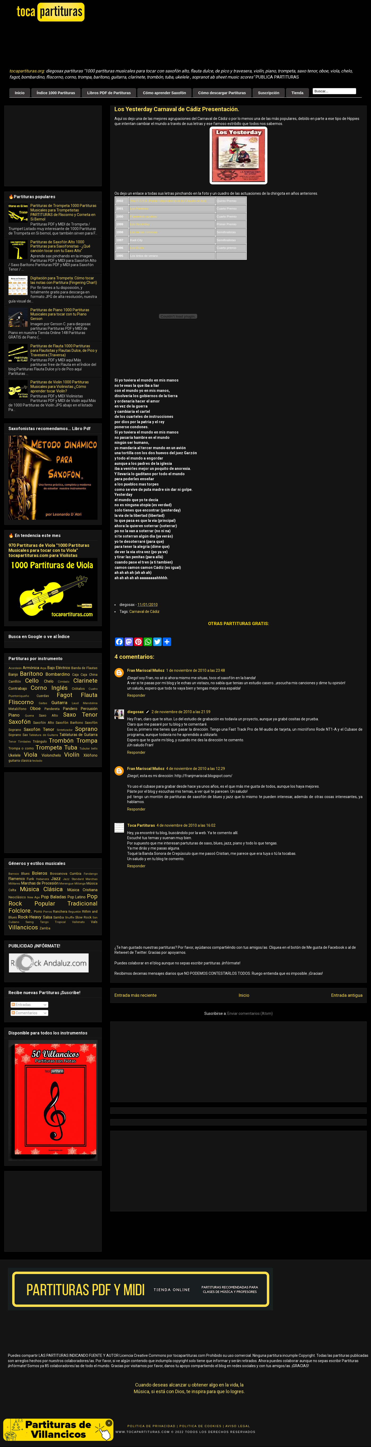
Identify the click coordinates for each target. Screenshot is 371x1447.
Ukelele (14, 755)
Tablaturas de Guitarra (78, 735)
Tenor (12, 741)
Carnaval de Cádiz (144, 611)
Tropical (60, 922)
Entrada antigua (347, 995)
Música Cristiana (82, 890)
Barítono (31, 673)
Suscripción (268, 93)
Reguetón (74, 911)
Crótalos (78, 689)
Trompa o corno (21, 748)
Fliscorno (21, 702)
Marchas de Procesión (40, 883)
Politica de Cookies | (201, 1426)
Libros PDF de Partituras (109, 93)
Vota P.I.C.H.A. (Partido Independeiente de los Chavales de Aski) (168, 201)
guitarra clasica (20, 761)
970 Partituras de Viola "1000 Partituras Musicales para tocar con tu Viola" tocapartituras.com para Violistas (48, 550)
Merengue (66, 883)
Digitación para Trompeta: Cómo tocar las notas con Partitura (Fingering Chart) (63, 280)
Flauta (89, 694)
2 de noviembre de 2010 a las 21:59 (181, 712)
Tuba (70, 747)
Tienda (297, 93)
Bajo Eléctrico (58, 668)
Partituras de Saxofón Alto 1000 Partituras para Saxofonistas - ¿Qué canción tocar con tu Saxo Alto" (60, 246)
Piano (14, 715)
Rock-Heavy (29, 917)
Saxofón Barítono (69, 723)
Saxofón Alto (43, 723)
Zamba (44, 928)
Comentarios (24, 1013)
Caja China (89, 675)
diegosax (135, 712)
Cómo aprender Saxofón (164, 93)
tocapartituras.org (26, 70)
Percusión (89, 709)
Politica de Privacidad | (152, 1426)
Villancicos (23, 927)
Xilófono (90, 755)
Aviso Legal (238, 1426)
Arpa (43, 668)
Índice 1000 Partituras (56, 93)
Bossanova (58, 874)
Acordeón (15, 668)
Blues (25, 874)
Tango (44, 922)
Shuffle (69, 917)
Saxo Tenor (80, 714)
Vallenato (78, 922)
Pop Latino (77, 897)
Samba (58, 917)
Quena (29, 715)
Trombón (61, 740)
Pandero (70, 709)
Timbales (24, 741)
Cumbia (75, 874)
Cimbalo (63, 681)
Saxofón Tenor (39, 729)
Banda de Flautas (84, 668)
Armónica (31, 668)
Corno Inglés (49, 687)
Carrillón (14, 681)
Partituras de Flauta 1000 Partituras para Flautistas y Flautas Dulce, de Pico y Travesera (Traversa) (63, 350)
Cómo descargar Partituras (222, 93)
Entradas (21, 1005)
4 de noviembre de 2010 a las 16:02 (186, 825)
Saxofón (19, 721)
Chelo (49, 681)
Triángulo (40, 741)
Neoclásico (17, 897)
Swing (29, 922)
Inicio (20, 93)
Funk (30, 879)
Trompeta (49, 747)
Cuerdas (43, 696)
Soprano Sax (18, 735)
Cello (32, 680)
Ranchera (60, 911)
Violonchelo (51, 755)
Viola (30, 754)
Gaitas (43, 703)
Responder (136, 695)
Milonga (80, 883)
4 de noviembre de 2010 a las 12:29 (195, 768)
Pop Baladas (53, 896)
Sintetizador (65, 730)
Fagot (64, 694)
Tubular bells (89, 748)
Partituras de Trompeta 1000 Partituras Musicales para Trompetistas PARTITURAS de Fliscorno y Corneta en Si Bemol (63, 212)
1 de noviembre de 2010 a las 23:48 (195, 670)
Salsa (47, 917)
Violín (72, 754)
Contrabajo (17, 688)
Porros (47, 911)
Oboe (35, 708)
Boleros (39, 873)
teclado (37, 761)
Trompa (87, 740)
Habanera (42, 879)
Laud (75, 703)
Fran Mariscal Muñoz (146, 670)
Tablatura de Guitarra (43, 735)
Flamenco (16, 879)
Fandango (91, 874)
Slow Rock (83, 917)
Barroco (13, 874)
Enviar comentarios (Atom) (250, 1013)
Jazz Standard (73, 879)
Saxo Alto (48, 715)
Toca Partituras (141, 825)
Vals (94, 922)
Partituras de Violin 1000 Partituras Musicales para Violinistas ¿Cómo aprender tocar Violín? (59, 386)
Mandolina (90, 703)
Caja (75, 675)
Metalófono (17, 709)
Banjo (13, 674)
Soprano (86, 728)
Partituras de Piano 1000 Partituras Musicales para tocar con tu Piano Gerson (59, 314)
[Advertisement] (141, 45)
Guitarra (59, 702)
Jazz (56, 878)
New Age (33, 897)
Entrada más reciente (135, 995)
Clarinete (85, 680)
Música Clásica (41, 889)
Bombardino (58, 674)
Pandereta (52, 709)
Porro (38, 911)
